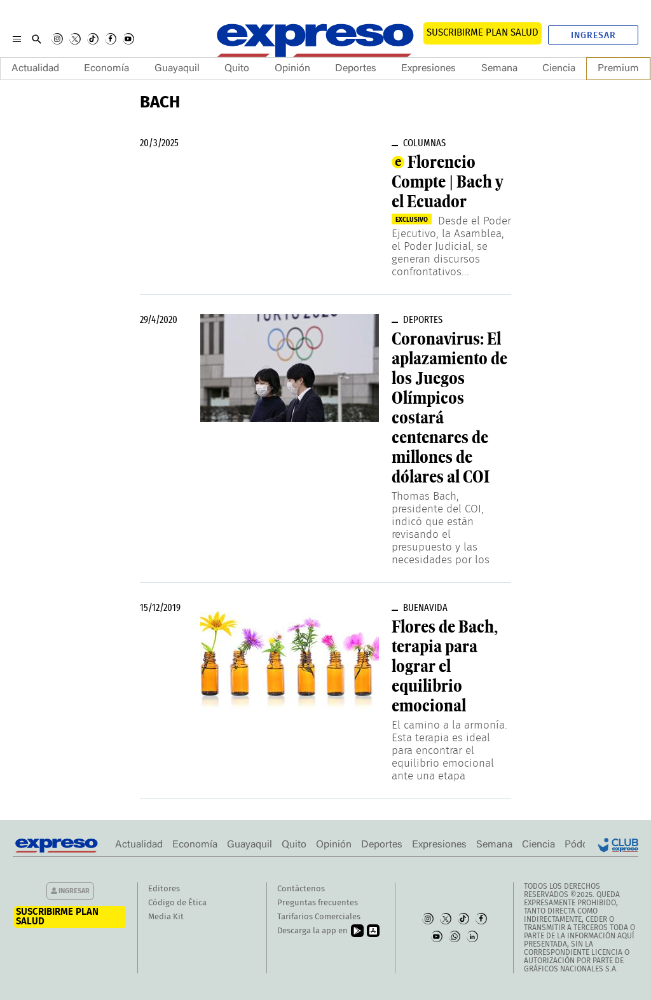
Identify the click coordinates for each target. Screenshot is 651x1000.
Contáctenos (301, 889)
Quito (236, 69)
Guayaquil (177, 69)
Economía (106, 69)
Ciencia (558, 69)
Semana (499, 69)
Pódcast (583, 845)
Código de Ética (177, 903)
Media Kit (166, 917)
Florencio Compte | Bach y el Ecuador (447, 182)
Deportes (355, 69)
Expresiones (428, 69)
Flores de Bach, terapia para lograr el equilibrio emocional (445, 666)
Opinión (292, 69)
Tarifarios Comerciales (318, 917)
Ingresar (593, 35)
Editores (164, 889)
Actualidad (35, 69)
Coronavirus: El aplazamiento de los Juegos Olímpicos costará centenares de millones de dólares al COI (449, 408)
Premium (618, 69)
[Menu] (17, 38)
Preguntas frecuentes (317, 903)
